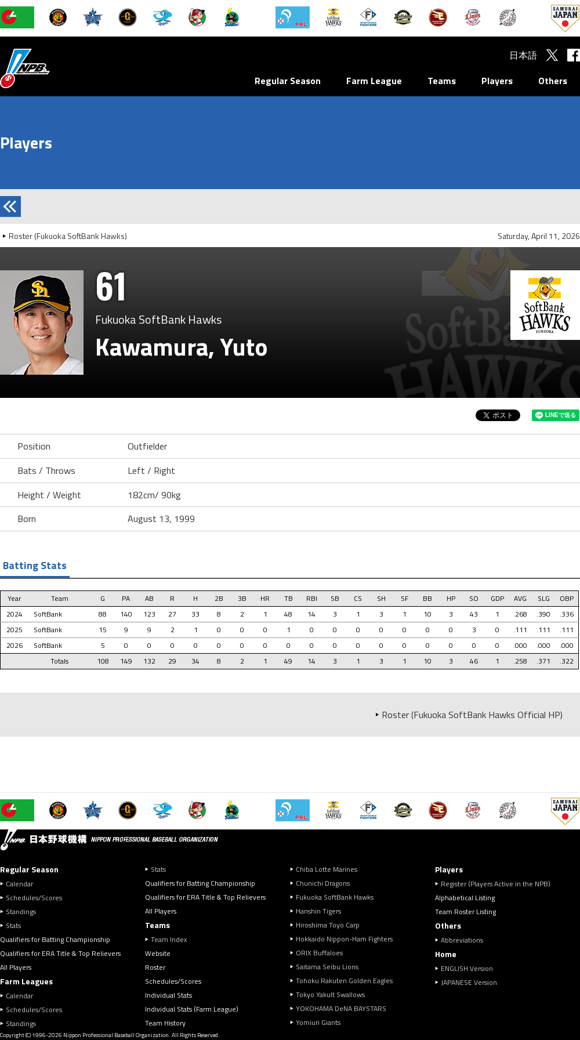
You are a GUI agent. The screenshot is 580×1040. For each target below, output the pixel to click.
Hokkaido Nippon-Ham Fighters (344, 938)
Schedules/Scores (34, 897)
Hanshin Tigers (318, 910)
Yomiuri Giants (318, 1022)
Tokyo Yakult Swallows (330, 994)
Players (497, 81)
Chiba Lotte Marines (326, 869)
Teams (441, 81)
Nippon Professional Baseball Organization (54, 68)
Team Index (169, 939)
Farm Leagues (26, 981)
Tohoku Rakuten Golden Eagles (344, 980)
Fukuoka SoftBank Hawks (335, 897)
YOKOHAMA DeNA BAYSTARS (341, 1008)
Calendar (19, 883)
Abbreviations (462, 939)
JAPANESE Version (469, 982)
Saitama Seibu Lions (327, 966)
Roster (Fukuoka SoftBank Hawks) (68, 236)
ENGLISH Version (467, 968)
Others (552, 81)
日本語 (523, 55)
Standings (21, 911)
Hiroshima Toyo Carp (328, 924)
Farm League (374, 81)
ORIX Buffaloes (319, 952)
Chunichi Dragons (323, 883)
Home (445, 954)
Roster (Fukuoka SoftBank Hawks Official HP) (472, 715)
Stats (13, 925)
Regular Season (288, 81)
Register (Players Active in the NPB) (499, 883)
